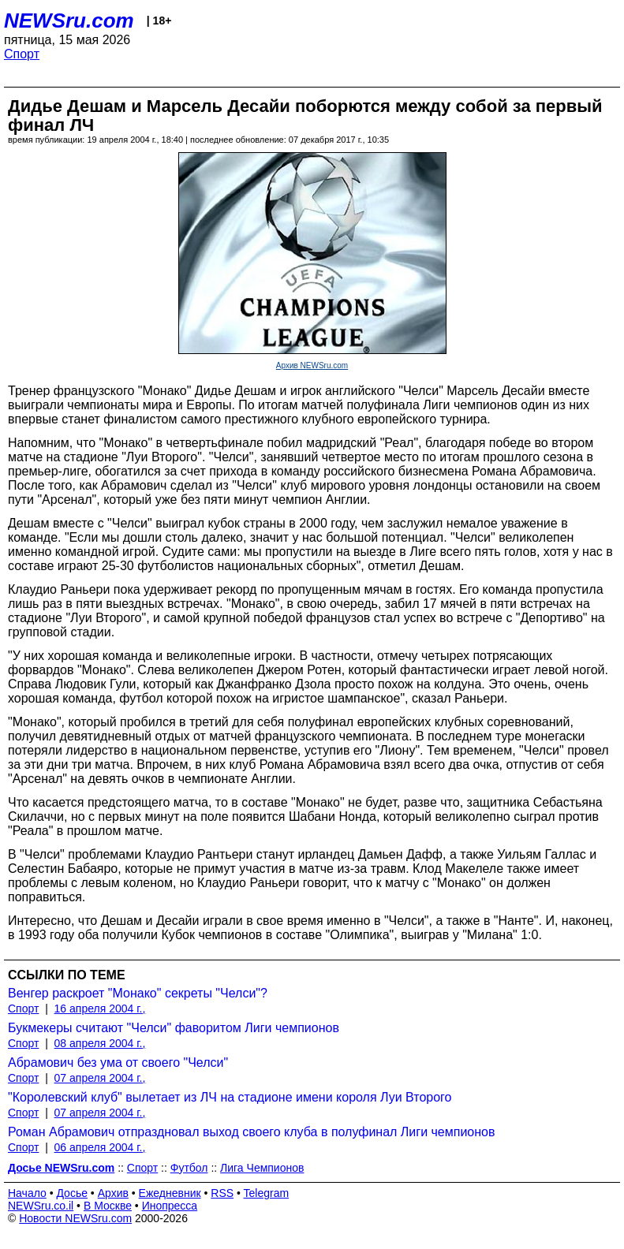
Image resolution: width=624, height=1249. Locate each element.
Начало (27, 1193)
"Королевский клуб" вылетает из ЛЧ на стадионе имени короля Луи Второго (229, 1097)
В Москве (108, 1205)
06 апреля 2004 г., (100, 1147)
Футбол (189, 1167)
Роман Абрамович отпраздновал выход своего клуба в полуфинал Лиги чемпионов (251, 1132)
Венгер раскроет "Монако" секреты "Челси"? (137, 993)
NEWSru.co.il (40, 1205)
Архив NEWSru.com (312, 365)
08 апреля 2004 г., (100, 1043)
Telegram (267, 1193)
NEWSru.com (69, 20)
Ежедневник (170, 1193)
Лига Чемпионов (262, 1167)
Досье (72, 1193)
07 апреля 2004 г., (100, 1078)
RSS (222, 1193)
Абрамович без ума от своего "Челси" (118, 1062)
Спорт (21, 54)
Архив (113, 1193)
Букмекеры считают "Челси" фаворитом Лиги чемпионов (173, 1028)
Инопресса (170, 1205)
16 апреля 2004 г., (100, 1008)
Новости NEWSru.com (75, 1218)
